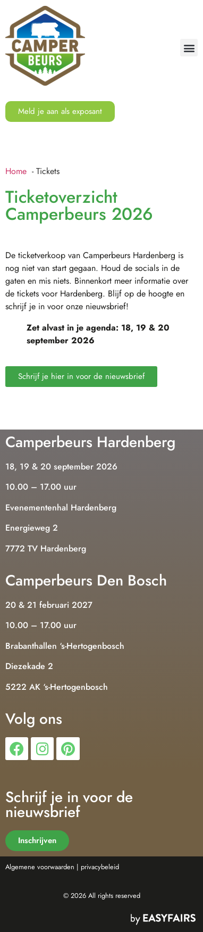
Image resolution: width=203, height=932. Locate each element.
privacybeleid (100, 867)
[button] (189, 47)
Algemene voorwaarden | (42, 867)
